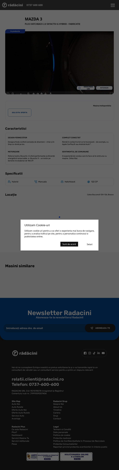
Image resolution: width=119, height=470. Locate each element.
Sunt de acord (69, 244)
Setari (89, 244)
